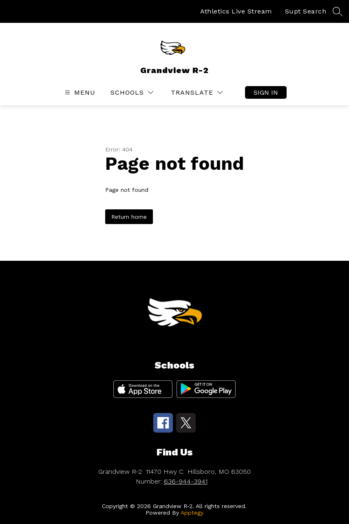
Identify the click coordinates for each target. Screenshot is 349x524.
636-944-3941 (186, 481)
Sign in (266, 92)
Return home (129, 216)
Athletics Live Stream (236, 11)
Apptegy (192, 512)
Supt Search (306, 11)
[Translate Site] (197, 92)
